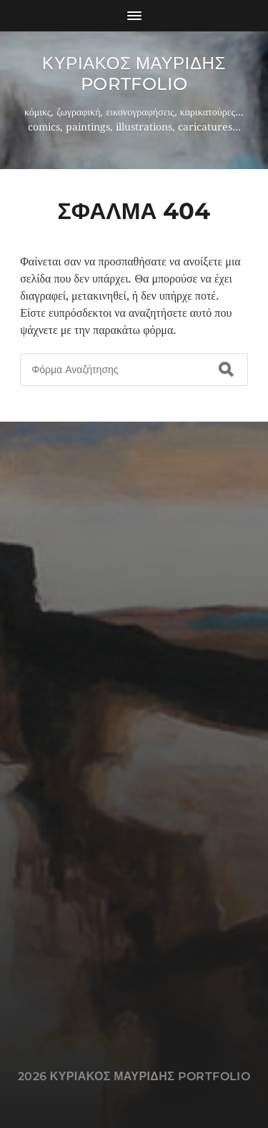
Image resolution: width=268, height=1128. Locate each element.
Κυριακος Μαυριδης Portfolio (134, 73)
